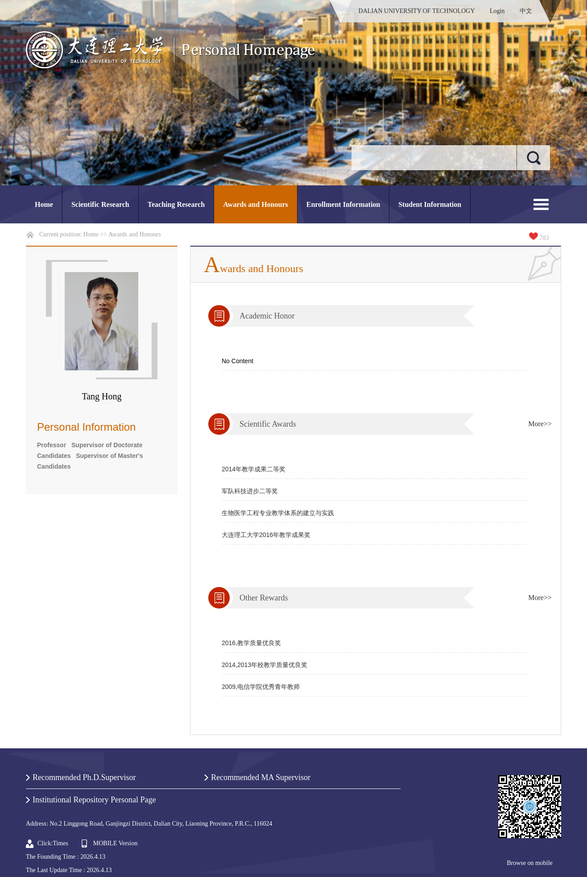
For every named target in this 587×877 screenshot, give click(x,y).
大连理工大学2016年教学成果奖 (266, 534)
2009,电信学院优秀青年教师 (261, 686)
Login (497, 11)
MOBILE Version (115, 843)
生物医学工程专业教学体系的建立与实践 (278, 512)
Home (44, 204)
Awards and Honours (255, 204)
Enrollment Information (343, 204)
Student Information (429, 204)
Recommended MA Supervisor (260, 777)
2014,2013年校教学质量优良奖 (264, 664)
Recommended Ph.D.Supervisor (84, 777)
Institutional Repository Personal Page (94, 799)
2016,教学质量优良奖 (251, 642)
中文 (526, 11)
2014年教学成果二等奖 (253, 469)
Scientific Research (100, 204)
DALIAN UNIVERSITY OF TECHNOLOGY (417, 11)
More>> (540, 424)
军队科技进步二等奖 (250, 491)
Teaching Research (176, 204)
